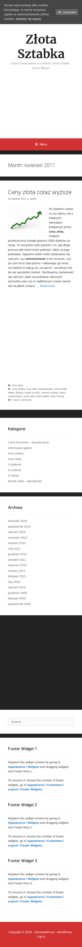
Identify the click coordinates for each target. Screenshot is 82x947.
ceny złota (31, 389)
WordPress (64, 932)
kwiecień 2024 (17, 521)
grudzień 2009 (17, 593)
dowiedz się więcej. (28, 19)
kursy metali (60, 389)
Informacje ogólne (20, 448)
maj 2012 (14, 548)
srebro (62, 392)
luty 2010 (14, 581)
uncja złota (29, 396)
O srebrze (14, 470)
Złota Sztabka (41, 46)
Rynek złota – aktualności (25, 481)
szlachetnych (15, 396)
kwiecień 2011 (17, 565)
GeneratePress (44, 932)
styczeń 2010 (17, 587)
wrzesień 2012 (17, 537)
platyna (20, 392)
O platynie (15, 464)
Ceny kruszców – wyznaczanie (28, 442)
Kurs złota (17, 385)
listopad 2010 (17, 576)
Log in (41, 936)
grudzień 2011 (17, 554)
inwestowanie (45, 389)
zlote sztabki (42, 396)
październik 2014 (19, 526)
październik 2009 (19, 604)
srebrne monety (49, 392)
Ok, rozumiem (67, 12)
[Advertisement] (41, 108)
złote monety (57, 396)
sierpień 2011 (17, 559)
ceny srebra (18, 389)
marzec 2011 (16, 570)
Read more (47, 286)
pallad (11, 392)
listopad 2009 (17, 598)
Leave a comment (21, 400)
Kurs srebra (16, 453)
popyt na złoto (32, 392)
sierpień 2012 (17, 543)
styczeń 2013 (17, 532)
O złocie (13, 475)
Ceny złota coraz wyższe (40, 192)
